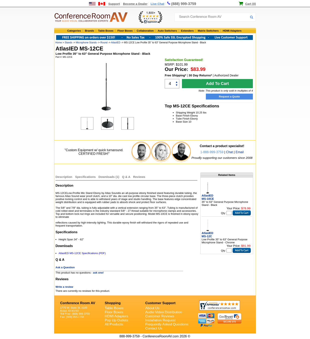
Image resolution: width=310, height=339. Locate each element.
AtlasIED (116, 42)
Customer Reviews (159, 316)
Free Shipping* (175, 75)
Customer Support (160, 303)
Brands (89, 30)
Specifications (85, 177)
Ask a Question (65, 267)
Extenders (187, 30)
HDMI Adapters (232, 30)
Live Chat (157, 3)
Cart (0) (250, 3)
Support (114, 3)
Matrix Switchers (208, 30)
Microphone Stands (86, 42)
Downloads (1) (108, 177)
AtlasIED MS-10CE (208, 197)
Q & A (126, 177)
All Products (114, 324)
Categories (74, 30)
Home (58, 42)
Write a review (64, 286)
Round (103, 42)
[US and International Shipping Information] (97, 3)
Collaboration (145, 30)
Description (64, 177)
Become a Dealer (135, 3)
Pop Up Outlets (116, 320)
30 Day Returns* (200, 75)
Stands (68, 42)
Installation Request (160, 320)
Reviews (139, 177)
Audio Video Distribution (163, 312)
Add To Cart (217, 83)
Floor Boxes (125, 30)
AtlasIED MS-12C (207, 234)
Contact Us (153, 328)
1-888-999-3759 (211, 152)
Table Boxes (105, 30)
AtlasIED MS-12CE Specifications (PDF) (82, 253)
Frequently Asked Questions (166, 324)
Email (239, 152)
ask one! (98, 272)
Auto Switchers (167, 30)
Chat (229, 152)
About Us (152, 308)
